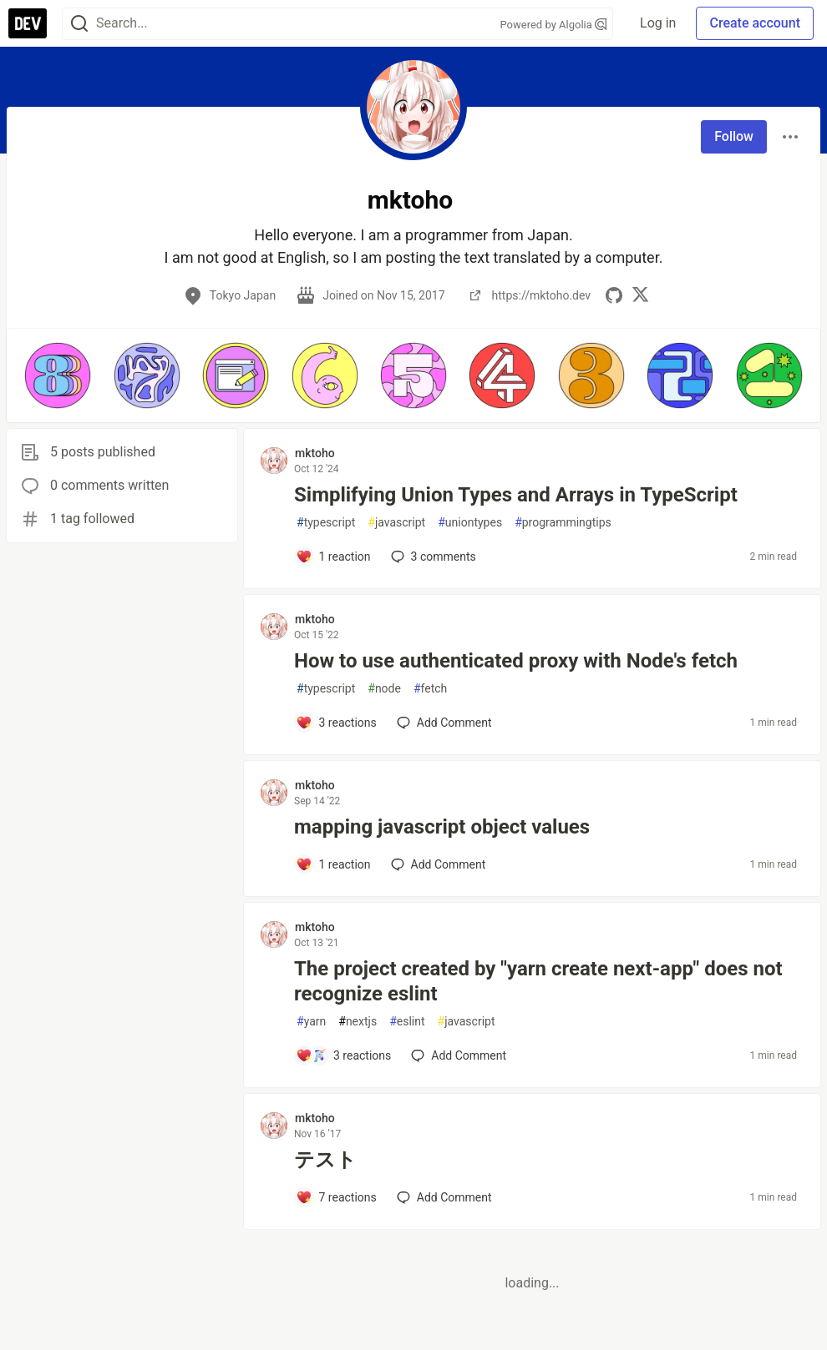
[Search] (79, 23)
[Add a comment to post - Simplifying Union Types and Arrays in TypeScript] (333, 557)
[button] (57, 375)
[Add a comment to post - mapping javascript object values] (333, 864)
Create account (754, 23)
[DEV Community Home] (27, 23)
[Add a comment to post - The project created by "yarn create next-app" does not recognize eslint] (343, 1055)
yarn (311, 1021)
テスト (325, 1159)
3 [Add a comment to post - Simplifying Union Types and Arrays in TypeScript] (432, 557)
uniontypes (470, 522)
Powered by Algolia (553, 24)
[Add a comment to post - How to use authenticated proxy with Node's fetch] (336, 723)
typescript (326, 522)
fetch (430, 689)
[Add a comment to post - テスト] (336, 1197)
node (384, 689)
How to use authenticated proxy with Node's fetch (516, 660)
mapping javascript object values (442, 827)
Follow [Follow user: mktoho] (733, 136)
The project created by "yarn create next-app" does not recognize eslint (538, 981)
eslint (406, 1021)
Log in (658, 23)
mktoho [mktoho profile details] (315, 453)
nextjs (357, 1021)
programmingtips (563, 522)
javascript (396, 522)
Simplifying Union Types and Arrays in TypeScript (516, 494)
